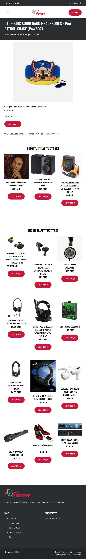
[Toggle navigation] (7, 12)
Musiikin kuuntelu (14, 34)
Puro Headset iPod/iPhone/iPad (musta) (16, 385)
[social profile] (21, 3)
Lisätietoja (13, 124)
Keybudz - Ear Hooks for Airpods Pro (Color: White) (70, 391)
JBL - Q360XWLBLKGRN (70, 326)
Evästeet (77, 552)
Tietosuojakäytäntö (62, 555)
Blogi (11, 537)
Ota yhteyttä (66, 552)
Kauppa (75, 12)
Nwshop (12, 518)
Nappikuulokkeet (32, 34)
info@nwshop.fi (75, 3)
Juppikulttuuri (14, 528)
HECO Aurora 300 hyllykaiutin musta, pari (43, 182)
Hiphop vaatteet (15, 523)
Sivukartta (76, 555)
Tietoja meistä (15, 532)
